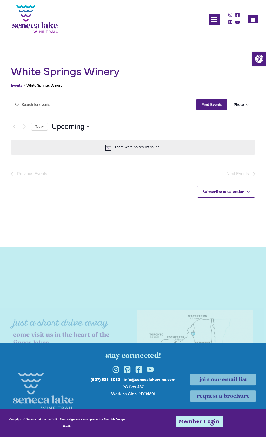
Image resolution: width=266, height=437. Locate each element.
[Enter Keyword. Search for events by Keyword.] (103, 104)
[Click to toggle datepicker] (70, 126)
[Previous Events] (14, 126)
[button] (259, 59)
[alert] (133, 147)
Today (39, 126)
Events (16, 85)
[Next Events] (24, 126)
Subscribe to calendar (223, 192)
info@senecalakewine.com (149, 379)
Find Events (212, 104)
